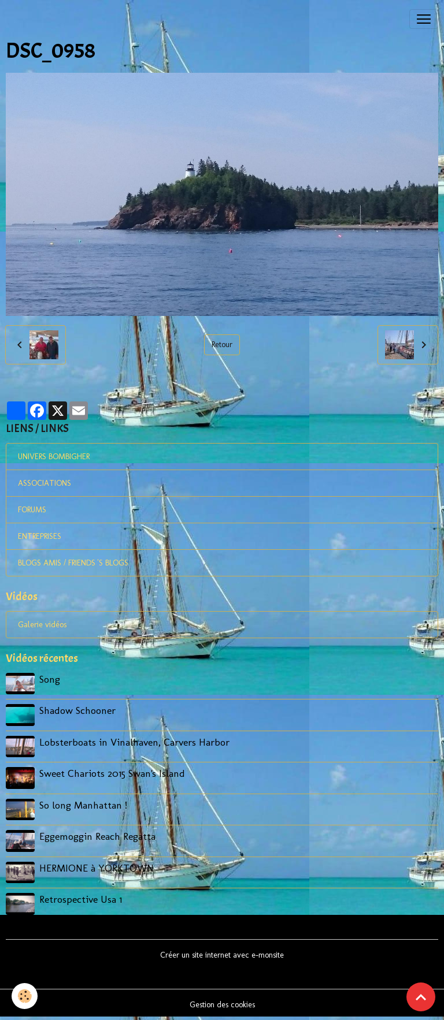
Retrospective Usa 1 (80, 899)
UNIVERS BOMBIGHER (54, 456)
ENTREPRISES (39, 536)
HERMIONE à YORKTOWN (96, 868)
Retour (222, 344)
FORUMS (32, 510)
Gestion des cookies (222, 1005)
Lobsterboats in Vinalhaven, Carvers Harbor (134, 742)
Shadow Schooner (77, 710)
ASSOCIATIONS (44, 483)
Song (49, 679)
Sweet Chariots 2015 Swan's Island (112, 773)
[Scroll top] (420, 996)
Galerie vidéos (42, 625)
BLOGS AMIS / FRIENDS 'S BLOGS (73, 563)
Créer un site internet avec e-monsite (222, 955)
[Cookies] (25, 996)
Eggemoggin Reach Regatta (97, 836)
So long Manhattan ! (83, 805)
